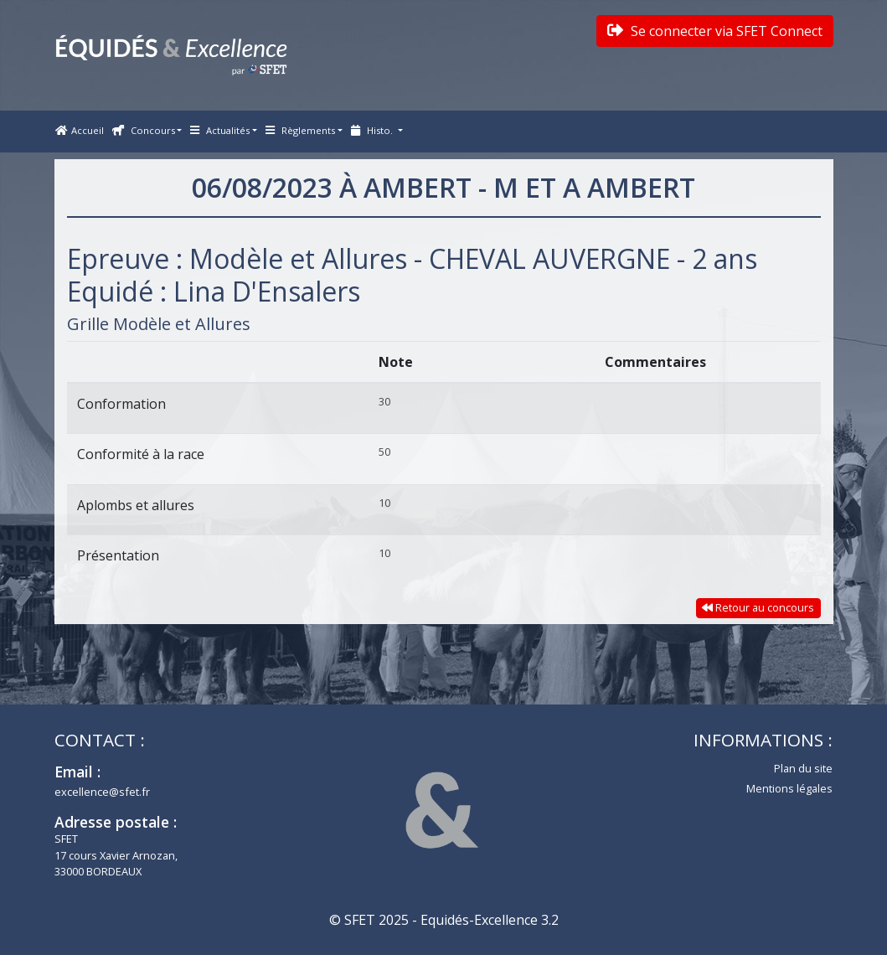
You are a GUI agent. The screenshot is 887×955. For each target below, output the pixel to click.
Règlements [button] (300, 130)
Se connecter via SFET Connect (715, 31)
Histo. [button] (373, 130)
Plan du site (803, 768)
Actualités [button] (220, 130)
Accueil (79, 130)
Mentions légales (789, 788)
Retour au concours (758, 607)
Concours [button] (143, 130)
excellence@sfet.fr (102, 791)
